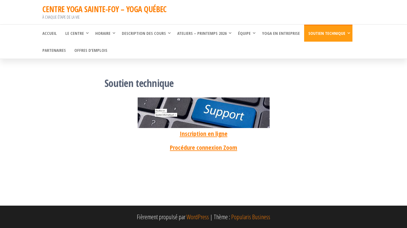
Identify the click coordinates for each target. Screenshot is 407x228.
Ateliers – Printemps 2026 (202, 33)
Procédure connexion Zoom (203, 147)
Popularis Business (250, 216)
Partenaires (54, 50)
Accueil (49, 33)
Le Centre (74, 33)
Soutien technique (326, 33)
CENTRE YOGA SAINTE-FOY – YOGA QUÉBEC (104, 9)
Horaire (103, 33)
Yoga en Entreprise (281, 33)
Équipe (244, 33)
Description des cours (144, 33)
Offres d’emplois (90, 50)
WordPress (198, 216)
